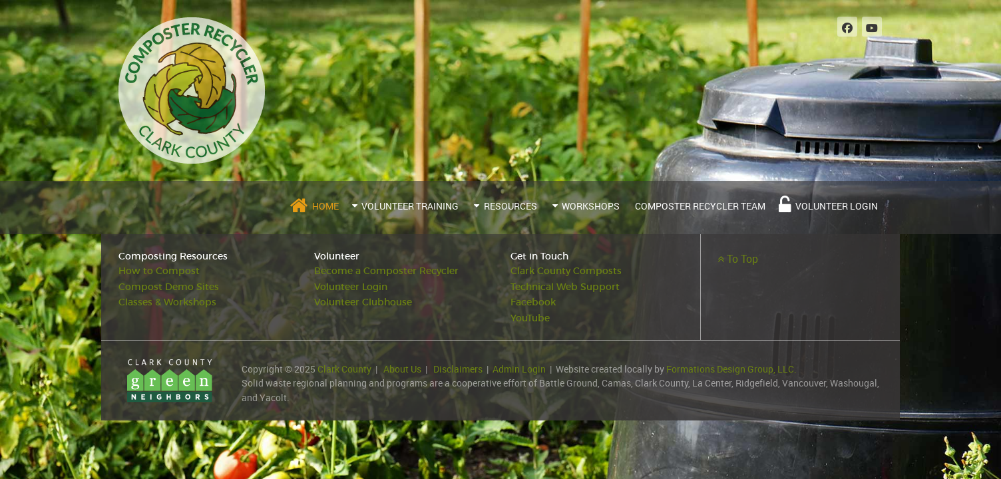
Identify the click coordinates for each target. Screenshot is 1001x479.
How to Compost (159, 271)
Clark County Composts (566, 271)
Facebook (533, 302)
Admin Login (519, 369)
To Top (737, 258)
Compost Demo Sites (168, 287)
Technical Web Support (565, 287)
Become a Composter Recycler (386, 271)
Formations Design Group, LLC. (731, 369)
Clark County (344, 369)
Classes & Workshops (167, 302)
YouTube (530, 318)
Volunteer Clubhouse (363, 302)
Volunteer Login (350, 287)
